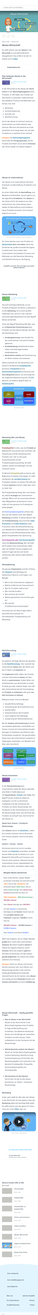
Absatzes (9, 572)
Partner (30, 1300)
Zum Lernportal (11, 1273)
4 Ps (32, 377)
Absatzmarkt (7, 244)
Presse (30, 1305)
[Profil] (35, 2)
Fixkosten (15, 851)
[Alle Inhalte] (3, 2)
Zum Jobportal (10, 1286)
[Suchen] (33, 7)
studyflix (21, 2)
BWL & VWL (6, 42)
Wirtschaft (14, 42)
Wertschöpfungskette (21, 138)
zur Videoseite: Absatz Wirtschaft (19, 1150)
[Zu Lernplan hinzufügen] (4, 36)
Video (15, 59)
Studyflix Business (11, 1305)
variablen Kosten (21, 479)
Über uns (8, 1296)
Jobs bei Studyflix (27, 1296)
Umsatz (20, 795)
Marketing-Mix (8, 384)
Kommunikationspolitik (11, 372)
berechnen (24, 830)
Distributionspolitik (27, 540)
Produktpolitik (25, 366)
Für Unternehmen (11, 1300)
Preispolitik (15, 369)
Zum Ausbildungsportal (14, 1280)
